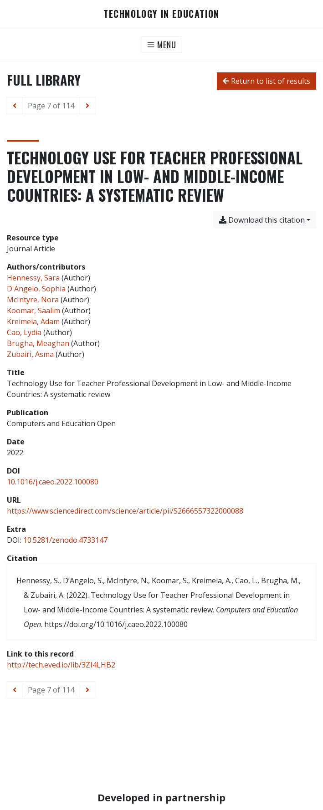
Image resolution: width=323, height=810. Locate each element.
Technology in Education (161, 14)
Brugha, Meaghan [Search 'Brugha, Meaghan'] (38, 343)
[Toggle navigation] (161, 44)
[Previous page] (14, 105)
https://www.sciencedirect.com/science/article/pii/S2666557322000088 (125, 511)
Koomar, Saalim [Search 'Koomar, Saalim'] (33, 311)
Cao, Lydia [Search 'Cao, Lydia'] (24, 332)
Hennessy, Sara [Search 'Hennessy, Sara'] (33, 278)
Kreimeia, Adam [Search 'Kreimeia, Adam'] (33, 321)
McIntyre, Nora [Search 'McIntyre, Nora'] (33, 300)
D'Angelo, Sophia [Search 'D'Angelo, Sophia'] (36, 289)
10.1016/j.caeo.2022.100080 (52, 482)
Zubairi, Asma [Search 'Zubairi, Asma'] (30, 354)
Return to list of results (266, 81)
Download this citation (262, 220)
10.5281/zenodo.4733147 (65, 540)
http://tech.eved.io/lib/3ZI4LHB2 (61, 665)
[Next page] (87, 105)
